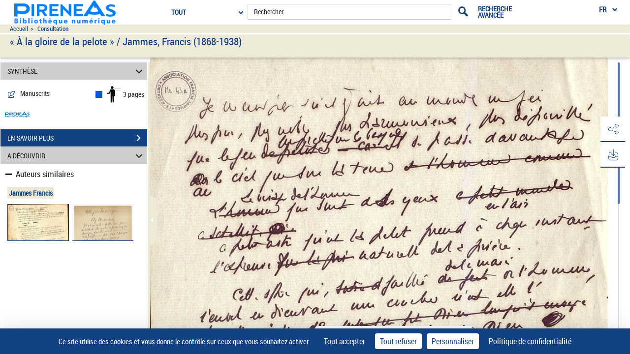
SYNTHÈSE (76, 71)
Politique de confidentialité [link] (530, 341)
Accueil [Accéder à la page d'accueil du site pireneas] (19, 29)
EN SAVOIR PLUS (77, 138)
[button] (612, 129)
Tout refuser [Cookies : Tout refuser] (398, 341)
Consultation (52, 29)
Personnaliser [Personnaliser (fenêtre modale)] (453, 341)
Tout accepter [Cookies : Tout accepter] (344, 341)
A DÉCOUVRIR (76, 155)
